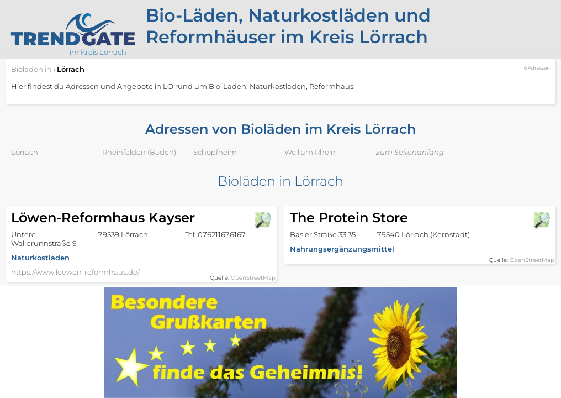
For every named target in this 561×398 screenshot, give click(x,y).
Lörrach (24, 152)
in (31, 69)
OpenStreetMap (253, 277)
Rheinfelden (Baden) (139, 152)
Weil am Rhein (310, 152)
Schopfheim (215, 152)
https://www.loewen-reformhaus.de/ (75, 272)
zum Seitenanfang (410, 152)
